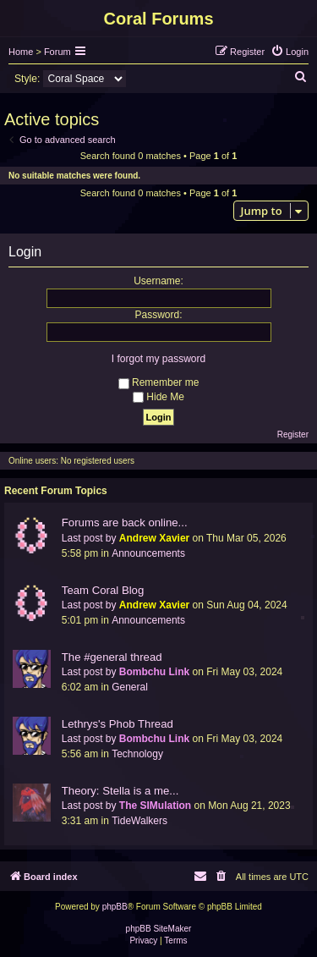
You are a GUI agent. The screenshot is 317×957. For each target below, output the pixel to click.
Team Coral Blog (103, 590)
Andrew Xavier (154, 538)
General (130, 687)
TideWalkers (139, 821)
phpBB (115, 906)
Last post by (89, 538)
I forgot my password (158, 359)
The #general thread (112, 657)
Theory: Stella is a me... (120, 790)
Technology (137, 754)
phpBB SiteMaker (159, 928)
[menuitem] (290, 51)
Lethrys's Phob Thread (117, 724)
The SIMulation (155, 805)
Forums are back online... (125, 522)
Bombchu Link (154, 672)
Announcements (148, 553)
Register (293, 434)
